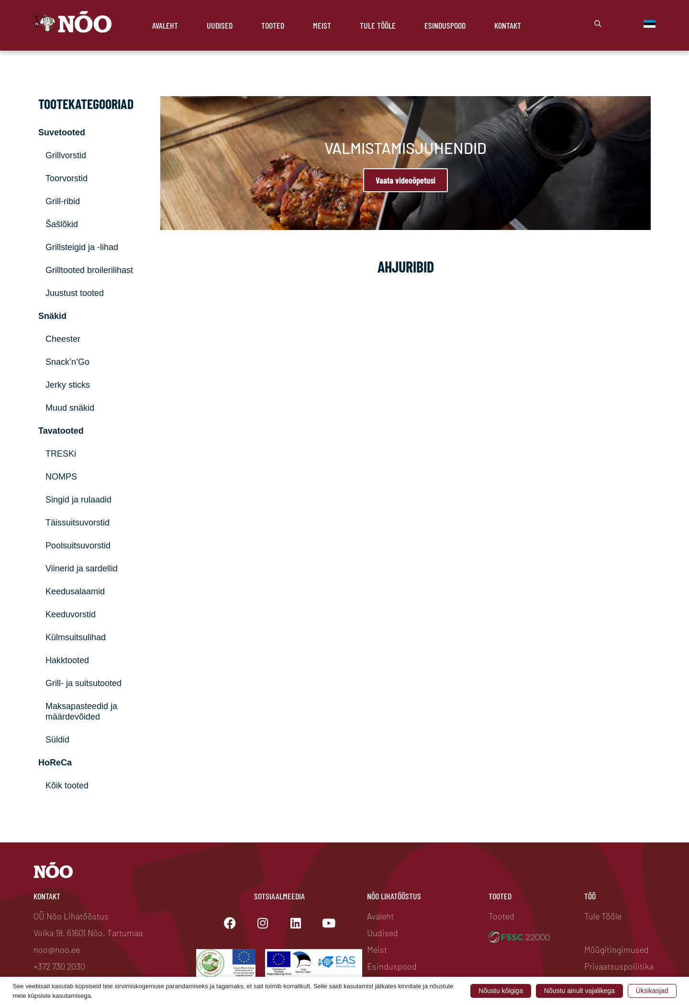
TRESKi (60, 454)
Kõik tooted (67, 785)
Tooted (272, 25)
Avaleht (165, 25)
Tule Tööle (378, 25)
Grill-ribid (62, 201)
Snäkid (52, 316)
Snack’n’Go (67, 362)
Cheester (62, 339)
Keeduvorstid (70, 614)
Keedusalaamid (75, 591)
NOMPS (61, 476)
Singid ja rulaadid (78, 499)
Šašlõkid (61, 224)
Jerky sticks (67, 385)
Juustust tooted (74, 293)
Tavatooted (61, 431)
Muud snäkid (69, 408)
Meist (322, 25)
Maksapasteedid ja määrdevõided (81, 711)
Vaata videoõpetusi (405, 180)
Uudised (220, 25)
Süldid (57, 739)
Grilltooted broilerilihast (89, 270)
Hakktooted (67, 660)
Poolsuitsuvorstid (78, 545)
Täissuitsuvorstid (77, 522)
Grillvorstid (65, 155)
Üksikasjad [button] (652, 990)
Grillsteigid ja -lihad (81, 247)
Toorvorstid (66, 178)
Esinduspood (445, 25)
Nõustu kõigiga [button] (500, 990)
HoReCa (55, 762)
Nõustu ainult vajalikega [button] (579, 990)
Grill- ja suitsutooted (83, 683)
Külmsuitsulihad (75, 637)
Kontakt (507, 25)
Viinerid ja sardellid (81, 568)
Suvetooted (61, 132)
